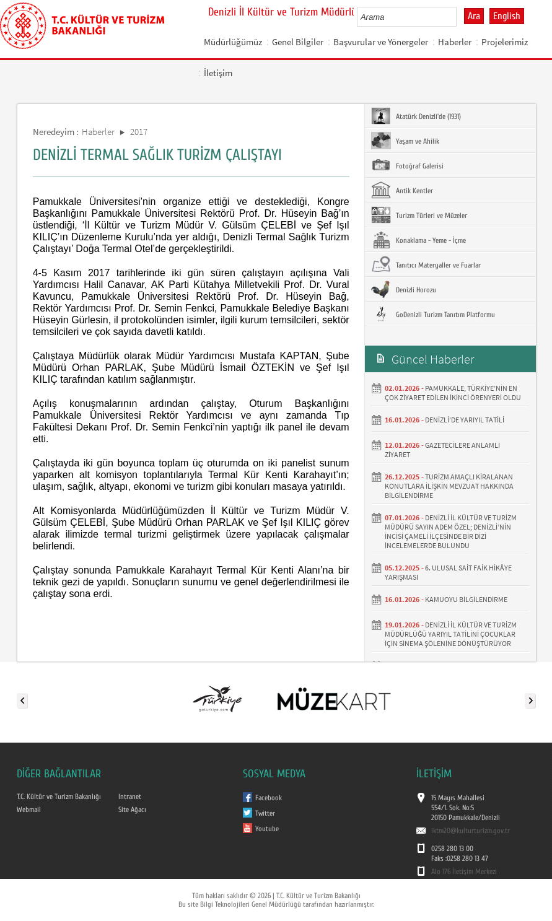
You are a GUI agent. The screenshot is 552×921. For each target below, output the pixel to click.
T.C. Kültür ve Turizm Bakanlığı (59, 796)
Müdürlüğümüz (233, 42)
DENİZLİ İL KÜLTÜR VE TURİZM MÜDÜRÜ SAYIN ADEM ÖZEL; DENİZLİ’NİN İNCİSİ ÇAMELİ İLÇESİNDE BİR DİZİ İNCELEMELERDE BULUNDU (451, 531)
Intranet (129, 796)
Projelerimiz (504, 42)
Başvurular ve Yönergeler (380, 42)
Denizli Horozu (403, 289)
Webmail (29, 809)
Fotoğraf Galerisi (407, 165)
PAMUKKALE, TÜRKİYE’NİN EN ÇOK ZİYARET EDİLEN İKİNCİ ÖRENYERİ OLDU (453, 392)
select (460, 17)
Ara (474, 16)
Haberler (454, 42)
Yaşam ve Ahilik (405, 140)
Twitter (265, 813)
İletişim (218, 73)
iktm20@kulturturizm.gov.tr (470, 830)
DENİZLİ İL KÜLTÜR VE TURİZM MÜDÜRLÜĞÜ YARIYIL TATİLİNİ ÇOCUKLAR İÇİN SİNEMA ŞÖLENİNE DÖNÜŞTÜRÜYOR (451, 634)
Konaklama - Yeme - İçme (418, 239)
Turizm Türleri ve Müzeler (419, 215)
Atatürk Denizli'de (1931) (416, 115)
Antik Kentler (402, 190)
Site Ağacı (132, 809)
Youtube (267, 828)
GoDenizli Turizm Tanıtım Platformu (433, 314)
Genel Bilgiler (297, 42)
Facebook (268, 797)
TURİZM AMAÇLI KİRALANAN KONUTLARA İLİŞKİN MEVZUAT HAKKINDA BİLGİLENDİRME (449, 486)
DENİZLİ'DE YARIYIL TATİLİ (464, 419)
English (506, 16)
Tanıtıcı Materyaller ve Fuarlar (426, 264)
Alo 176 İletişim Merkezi (464, 871)
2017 (138, 131)
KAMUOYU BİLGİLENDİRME (466, 599)
